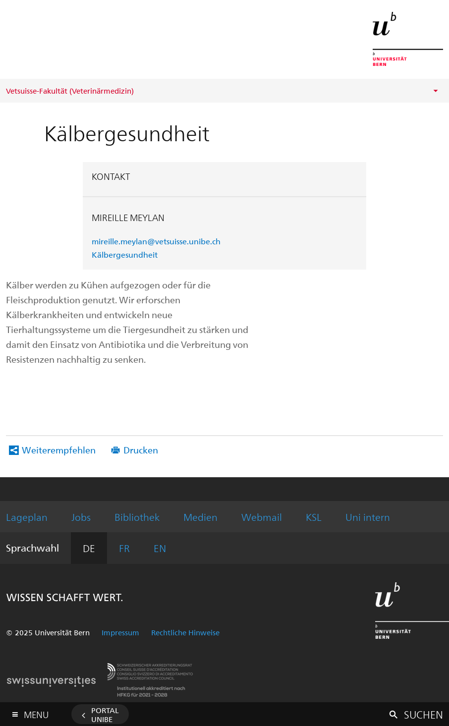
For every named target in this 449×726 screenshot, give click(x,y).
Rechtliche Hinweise (185, 632)
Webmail (261, 516)
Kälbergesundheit (125, 254)
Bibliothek (137, 516)
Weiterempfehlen (59, 450)
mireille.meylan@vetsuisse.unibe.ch (156, 241)
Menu (36, 712)
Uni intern (367, 516)
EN (160, 548)
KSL (314, 516)
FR (124, 548)
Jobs (81, 516)
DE (89, 548)
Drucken (140, 450)
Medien (200, 516)
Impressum (120, 632)
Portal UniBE (105, 714)
